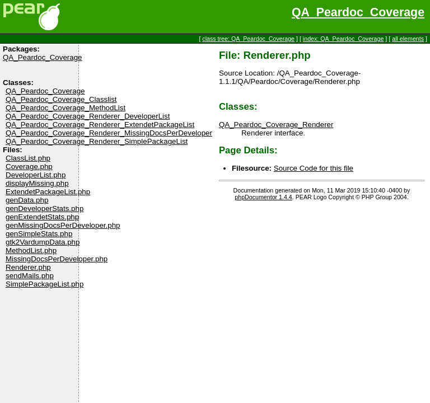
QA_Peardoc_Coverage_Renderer (276, 124)
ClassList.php (28, 158)
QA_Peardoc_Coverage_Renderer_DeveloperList (88, 116)
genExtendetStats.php (42, 217)
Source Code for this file (313, 168)
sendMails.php (30, 275)
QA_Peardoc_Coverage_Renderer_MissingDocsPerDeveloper (109, 133)
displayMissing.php (37, 183)
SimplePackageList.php (44, 284)
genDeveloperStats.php (44, 208)
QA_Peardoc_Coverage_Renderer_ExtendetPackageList (100, 124)
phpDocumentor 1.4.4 (263, 197)
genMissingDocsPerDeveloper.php (63, 225)
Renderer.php (28, 267)
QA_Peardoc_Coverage (358, 12)
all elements (408, 38)
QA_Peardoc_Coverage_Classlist (61, 99)
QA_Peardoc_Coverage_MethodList (65, 108)
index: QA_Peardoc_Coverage (343, 38)
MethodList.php (31, 250)
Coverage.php (29, 166)
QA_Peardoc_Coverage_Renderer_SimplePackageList (97, 141)
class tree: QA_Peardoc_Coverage (248, 38)
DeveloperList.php (36, 175)
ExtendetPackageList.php (48, 192)
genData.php (27, 200)
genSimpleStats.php (39, 233)
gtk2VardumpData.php (43, 242)
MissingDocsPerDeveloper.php (57, 259)
